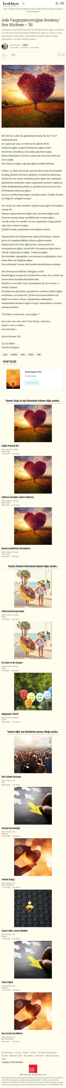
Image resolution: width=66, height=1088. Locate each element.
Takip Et (25, 45)
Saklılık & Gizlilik (15, 1056)
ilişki (38, 354)
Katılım (26, 1053)
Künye (4, 1059)
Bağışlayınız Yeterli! (10, 714)
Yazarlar (18, 1053)
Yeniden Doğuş (8, 879)
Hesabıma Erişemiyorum (47, 1053)
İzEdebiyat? (39, 1056)
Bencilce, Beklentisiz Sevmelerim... (17, 548)
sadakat (14, 354)
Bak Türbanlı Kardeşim (11, 777)
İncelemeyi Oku (31, 383)
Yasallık (5, 1056)
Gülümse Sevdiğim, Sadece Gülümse (18, 497)
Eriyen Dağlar (7, 982)
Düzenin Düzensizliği (11, 828)
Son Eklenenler (7, 1053)
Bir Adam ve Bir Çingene (12, 662)
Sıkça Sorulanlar (52, 1056)
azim (23, 354)
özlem (31, 354)
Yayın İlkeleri (28, 1056)
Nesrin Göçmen (15, 45)
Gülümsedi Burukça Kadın (13, 611)
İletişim (33, 1053)
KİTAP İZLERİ (9, 361)
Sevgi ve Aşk (14, 47)
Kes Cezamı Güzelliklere (12, 1033)
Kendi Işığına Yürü (33, 371)
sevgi (5, 354)
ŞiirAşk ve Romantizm (8, 884)
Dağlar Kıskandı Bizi (10, 445)
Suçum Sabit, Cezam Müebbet (15, 930)
